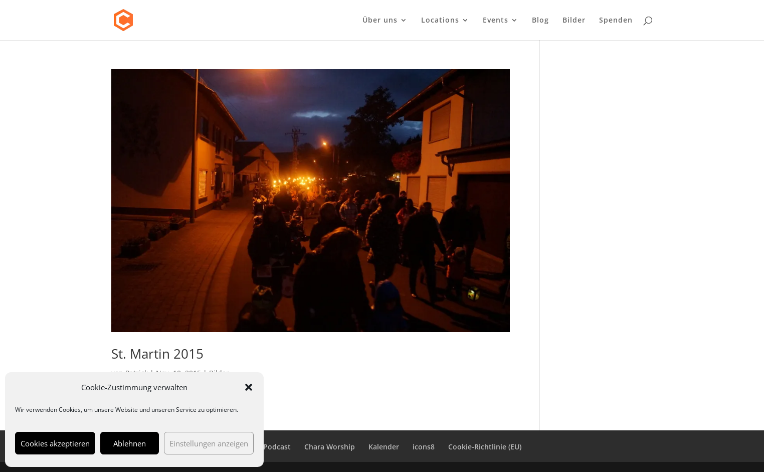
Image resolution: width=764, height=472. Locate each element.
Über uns (380, 21)
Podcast (277, 446)
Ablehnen (129, 443)
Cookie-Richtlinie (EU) (484, 446)
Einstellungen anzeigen (208, 443)
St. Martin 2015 (157, 354)
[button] (249, 387)
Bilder (574, 21)
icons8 (424, 446)
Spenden (616, 21)
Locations (440, 21)
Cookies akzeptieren (55, 443)
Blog (540, 21)
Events (495, 21)
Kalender (383, 446)
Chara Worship (329, 446)
